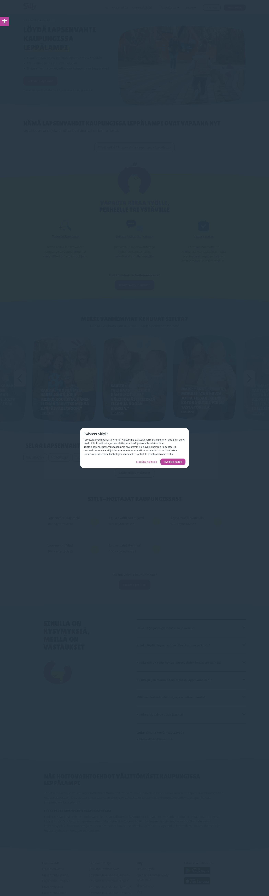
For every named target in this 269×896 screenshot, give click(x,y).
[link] (4, 21)
